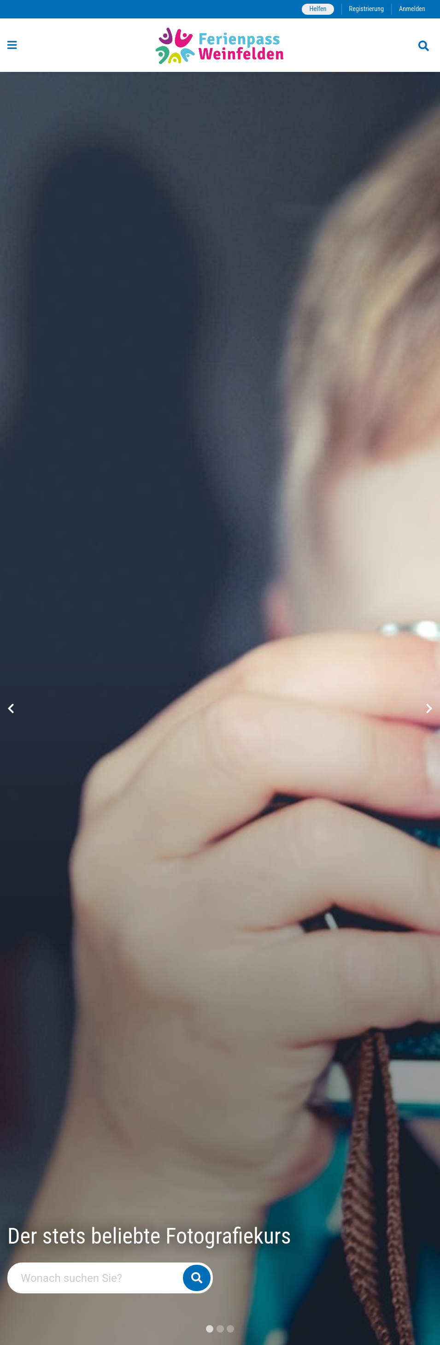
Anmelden (412, 9)
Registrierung (366, 9)
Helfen (317, 9)
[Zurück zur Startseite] (220, 45)
